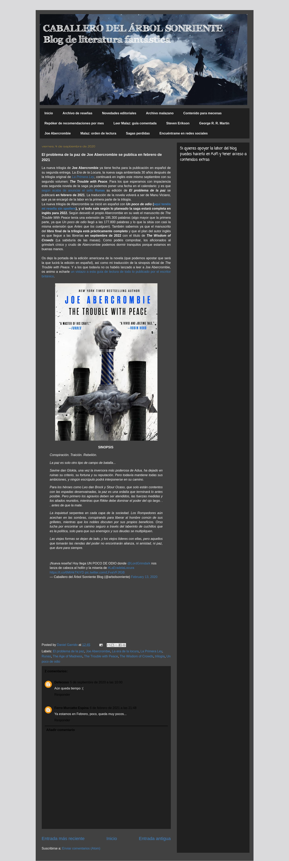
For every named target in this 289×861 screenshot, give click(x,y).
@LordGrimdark (138, 563)
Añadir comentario (60, 730)
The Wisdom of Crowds (136, 656)
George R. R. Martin (214, 123)
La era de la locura (125, 651)
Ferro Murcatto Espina (71, 708)
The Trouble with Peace (101, 656)
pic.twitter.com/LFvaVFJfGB (105, 572)
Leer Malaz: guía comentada (135, 123)
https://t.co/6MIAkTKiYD (67, 572)
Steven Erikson (178, 123)
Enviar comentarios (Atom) (81, 848)
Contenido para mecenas (202, 113)
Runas (46, 656)
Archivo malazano (160, 113)
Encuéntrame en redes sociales (184, 133)
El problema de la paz (68, 651)
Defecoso (61, 682)
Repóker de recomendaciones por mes (74, 123)
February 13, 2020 (144, 577)
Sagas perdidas (138, 133)
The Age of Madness (67, 656)
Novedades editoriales (119, 113)
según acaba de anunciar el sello (73, 190)
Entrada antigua (155, 838)
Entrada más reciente (63, 838)
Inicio (49, 113)
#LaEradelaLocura (121, 567)
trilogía (160, 656)
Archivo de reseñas (77, 113)
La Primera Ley (83, 177)
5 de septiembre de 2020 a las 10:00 (96, 682)
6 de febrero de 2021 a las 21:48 (113, 708)
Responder (62, 694)
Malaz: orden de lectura (98, 133)
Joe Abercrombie (58, 133)
